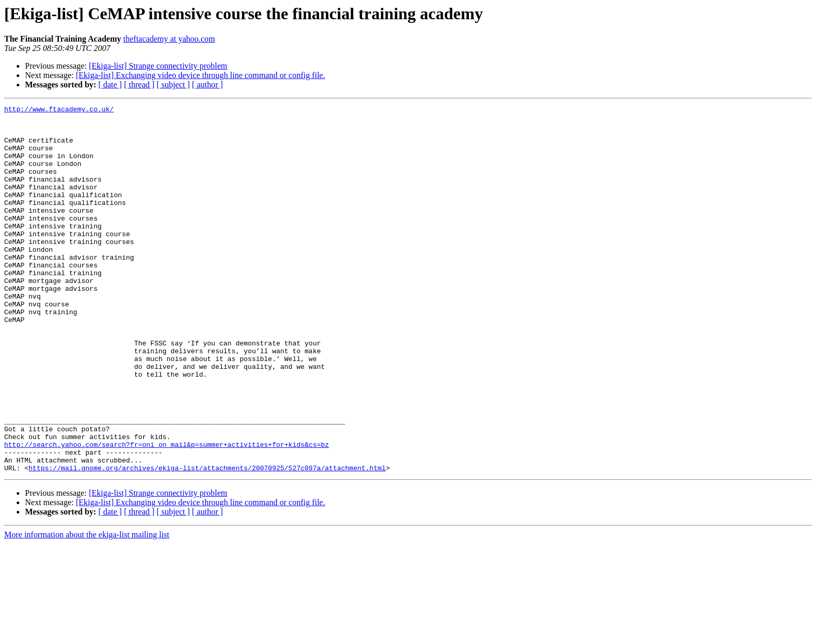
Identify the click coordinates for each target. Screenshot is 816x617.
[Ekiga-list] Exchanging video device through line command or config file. (200, 75)
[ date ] (110, 84)
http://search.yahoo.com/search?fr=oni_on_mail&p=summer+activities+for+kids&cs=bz (166, 513)
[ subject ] (173, 84)
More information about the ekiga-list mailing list (86, 607)
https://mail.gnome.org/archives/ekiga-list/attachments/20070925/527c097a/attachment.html (207, 541)
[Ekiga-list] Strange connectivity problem (158, 65)
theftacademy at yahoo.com (169, 38)
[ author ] (207, 84)
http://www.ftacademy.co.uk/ (59, 110)
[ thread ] (139, 84)
